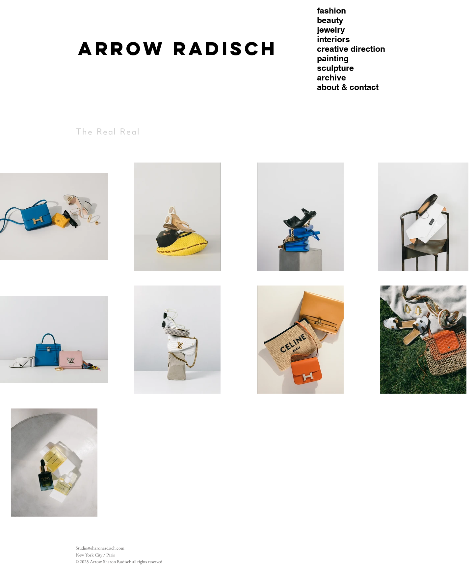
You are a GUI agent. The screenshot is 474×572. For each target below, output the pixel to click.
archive (331, 77)
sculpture (335, 68)
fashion (331, 10)
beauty (330, 20)
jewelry (331, 30)
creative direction (351, 49)
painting (333, 58)
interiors (333, 39)
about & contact (348, 87)
